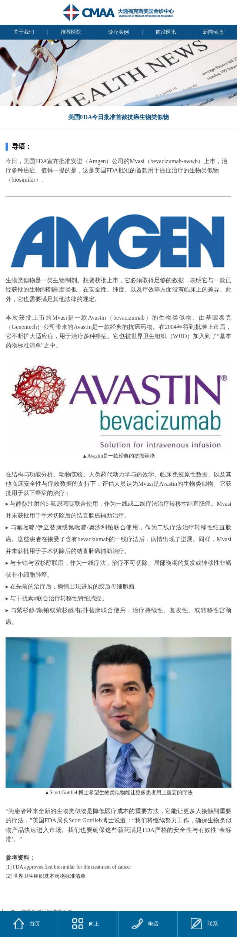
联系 (204, 923)
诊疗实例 (118, 32)
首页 (35, 924)
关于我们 (23, 32)
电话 (144, 923)
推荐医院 (71, 32)
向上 (85, 923)
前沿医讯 (166, 32)
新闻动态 (213, 32)
